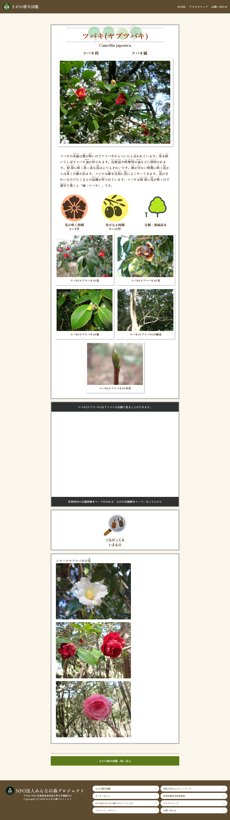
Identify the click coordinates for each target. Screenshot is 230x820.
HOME (181, 7)
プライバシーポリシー (106, 810)
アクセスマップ (198, 7)
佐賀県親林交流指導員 (174, 795)
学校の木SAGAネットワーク (177, 788)
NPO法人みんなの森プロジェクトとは (114, 803)
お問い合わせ (219, 7)
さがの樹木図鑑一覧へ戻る (115, 761)
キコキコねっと (102, 795)
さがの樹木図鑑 (102, 788)
